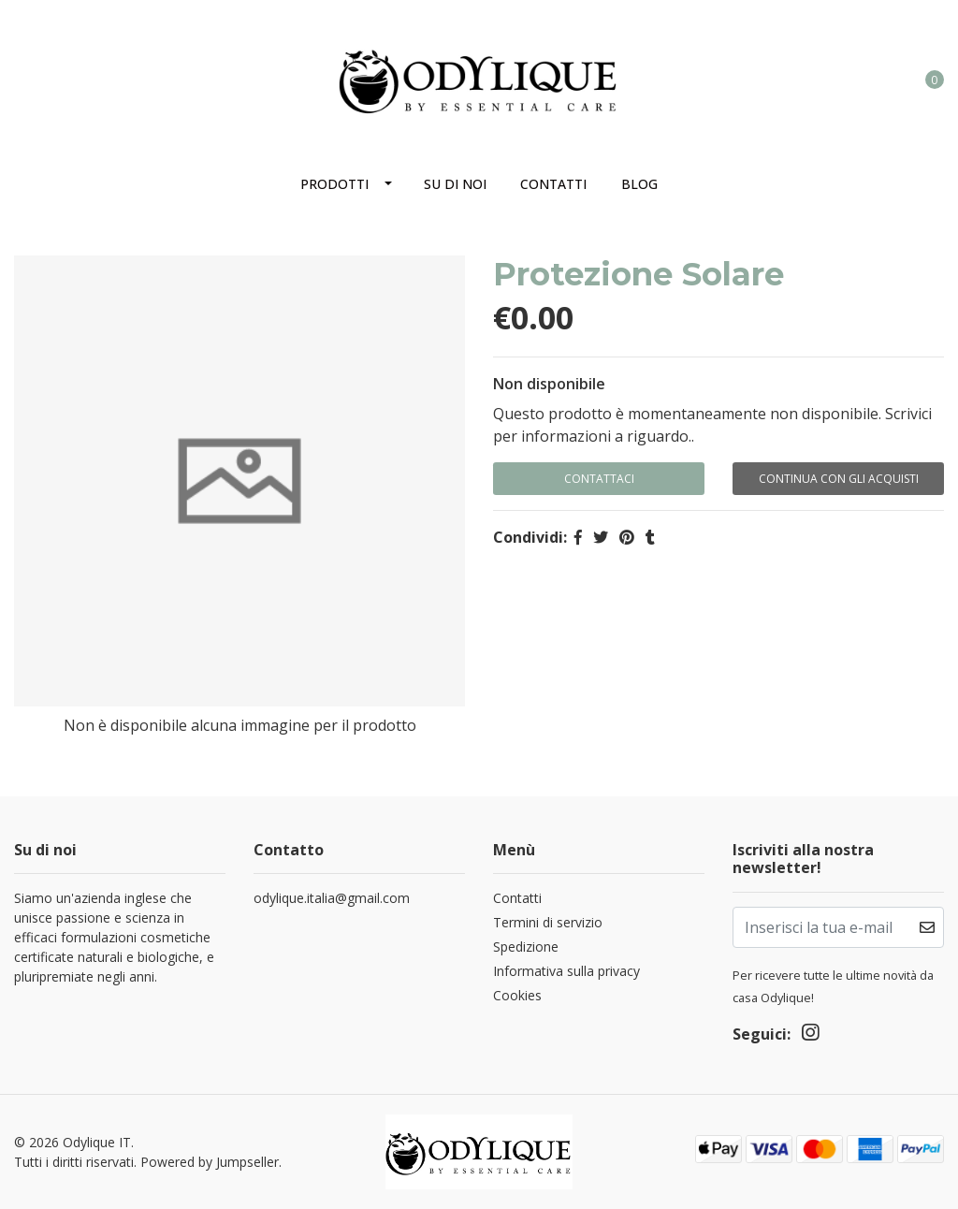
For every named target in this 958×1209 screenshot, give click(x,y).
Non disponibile (549, 383)
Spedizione (526, 946)
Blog (639, 184)
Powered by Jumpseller (209, 1162)
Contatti (553, 184)
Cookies (517, 995)
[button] (858, 78)
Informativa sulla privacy (566, 971)
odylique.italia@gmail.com (332, 898)
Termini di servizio (547, 922)
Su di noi (455, 184)
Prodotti (334, 184)
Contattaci (599, 479)
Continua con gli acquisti (839, 479)
